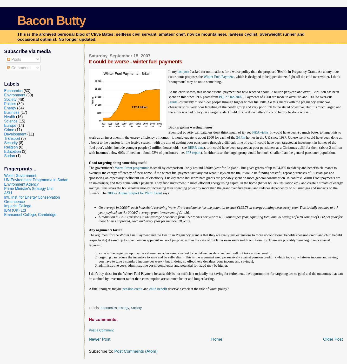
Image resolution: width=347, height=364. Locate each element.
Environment (14, 95)
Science (10, 121)
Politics (10, 104)
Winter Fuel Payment (219, 77)
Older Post (333, 339)
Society (136, 308)
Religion (11, 147)
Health (9, 117)
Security (11, 143)
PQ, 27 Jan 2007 (230, 97)
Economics (108, 308)
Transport (12, 138)
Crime (9, 130)
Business (11, 112)
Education (12, 151)
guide (174, 102)
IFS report (193, 153)
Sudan (9, 156)
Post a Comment (101, 330)
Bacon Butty (51, 20)
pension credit (132, 289)
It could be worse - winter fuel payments (135, 62)
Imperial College (17, 206)
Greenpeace (14, 202)
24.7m (240, 137)
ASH (8, 193)
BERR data (196, 147)
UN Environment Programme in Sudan (36, 180)
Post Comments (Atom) (136, 351)
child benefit (158, 289)
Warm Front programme (132, 168)
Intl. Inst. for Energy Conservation (32, 197)
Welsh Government (20, 176)
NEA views (260, 132)
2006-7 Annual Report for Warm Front (134, 193)
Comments (18, 68)
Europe (10, 125)
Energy (124, 308)
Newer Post (99, 339)
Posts (14, 59)
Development (15, 134)
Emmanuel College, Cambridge (30, 215)
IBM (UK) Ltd (15, 210)
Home (216, 339)
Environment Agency (21, 184)
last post (183, 72)
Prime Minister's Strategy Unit (28, 189)
